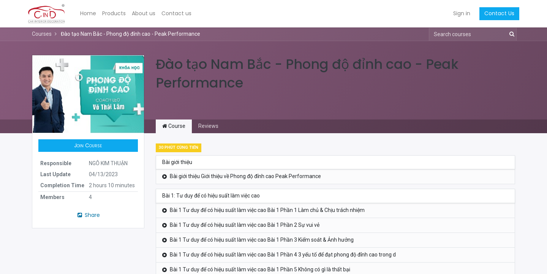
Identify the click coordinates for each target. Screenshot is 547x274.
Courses (42, 34)
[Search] (510, 34)
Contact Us (495, 13)
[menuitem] (92, 14)
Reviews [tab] (208, 126)
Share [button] (88, 215)
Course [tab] (173, 126)
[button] (88, 145)
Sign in (457, 13)
